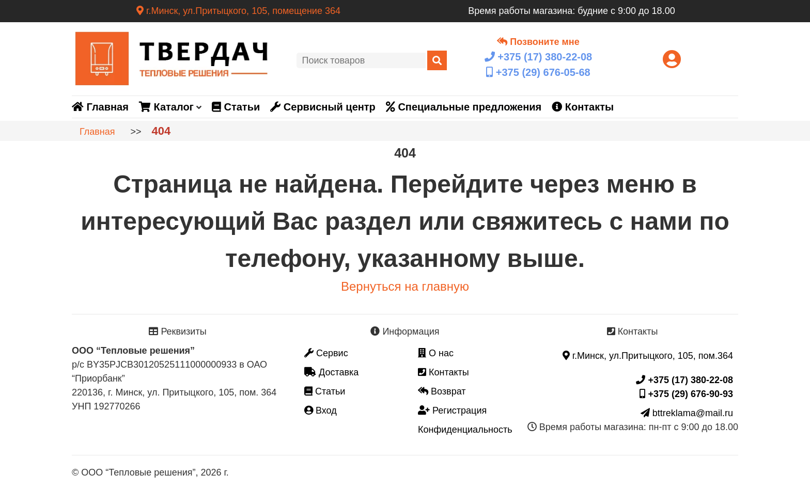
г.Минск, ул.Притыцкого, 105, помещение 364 (238, 11)
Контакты (583, 107)
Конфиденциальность (465, 429)
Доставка (331, 372)
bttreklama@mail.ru (687, 413)
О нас (436, 353)
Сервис (326, 353)
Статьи (236, 107)
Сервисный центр (323, 107)
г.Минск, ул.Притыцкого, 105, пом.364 (648, 356)
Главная (100, 107)
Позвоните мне (538, 42)
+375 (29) (538, 72)
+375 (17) (538, 56)
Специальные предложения (463, 107)
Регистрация (452, 410)
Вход (320, 410)
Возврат (442, 391)
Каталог (166, 107)
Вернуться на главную (405, 286)
